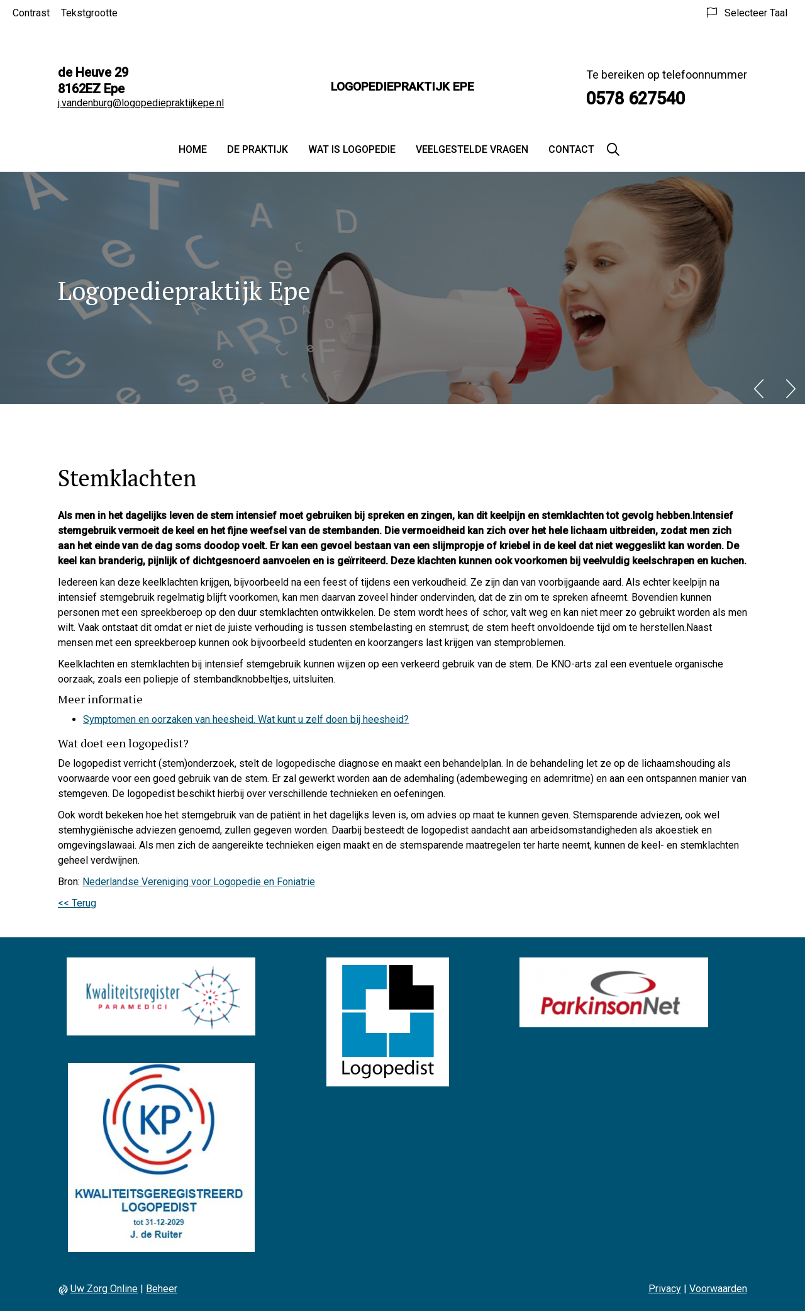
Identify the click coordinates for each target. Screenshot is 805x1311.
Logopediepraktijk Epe (402, 86)
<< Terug (77, 903)
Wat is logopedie (352, 149)
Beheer (161, 1289)
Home (193, 149)
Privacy (664, 1289)
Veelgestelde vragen (472, 149)
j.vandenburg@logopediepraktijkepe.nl (141, 103)
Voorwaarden (718, 1289)
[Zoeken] (613, 150)
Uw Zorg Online (104, 1289)
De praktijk (257, 149)
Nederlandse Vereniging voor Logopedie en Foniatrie (198, 882)
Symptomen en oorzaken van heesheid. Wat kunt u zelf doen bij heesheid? (246, 719)
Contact (571, 149)
